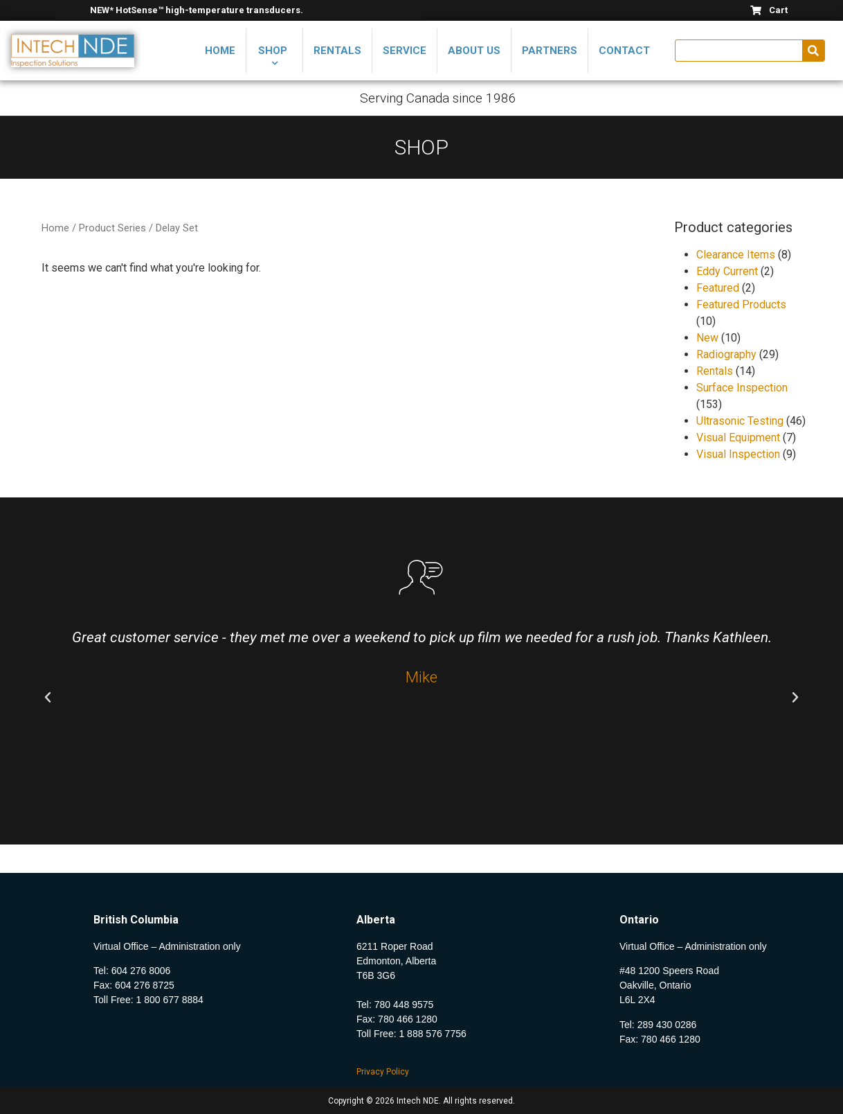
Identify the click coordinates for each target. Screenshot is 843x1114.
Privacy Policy (382, 1072)
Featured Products (741, 304)
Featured (717, 287)
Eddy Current (727, 271)
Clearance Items (735, 254)
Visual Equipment (738, 437)
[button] (48, 698)
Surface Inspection (742, 387)
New (707, 337)
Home (55, 228)
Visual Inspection (738, 454)
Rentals (714, 371)
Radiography (726, 354)
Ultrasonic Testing (739, 420)
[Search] (813, 50)
